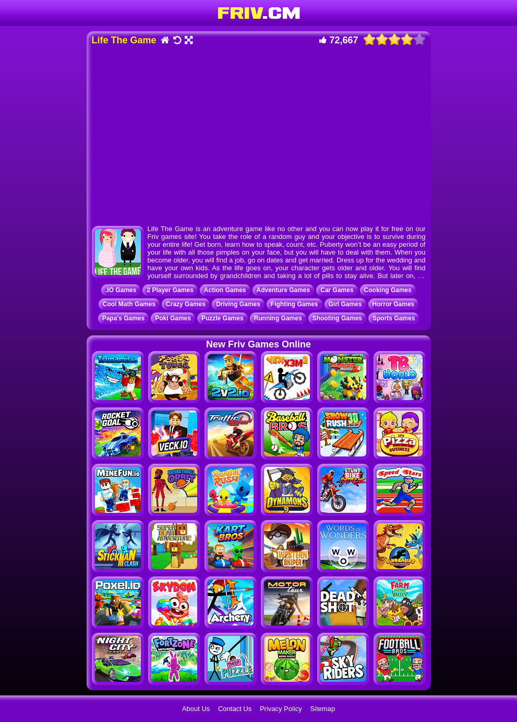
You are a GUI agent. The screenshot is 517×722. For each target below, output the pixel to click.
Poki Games (173, 318)
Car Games (336, 290)
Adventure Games (283, 290)
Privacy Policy (281, 709)
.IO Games (120, 290)
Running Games (278, 318)
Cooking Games (388, 290)
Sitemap (322, 709)
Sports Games (393, 318)
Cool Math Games (129, 304)
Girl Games (345, 304)
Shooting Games (337, 318)
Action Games (225, 290)
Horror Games (393, 304)
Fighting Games (294, 304)
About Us (196, 709)
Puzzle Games (222, 318)
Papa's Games (123, 318)
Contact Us (234, 709)
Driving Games (238, 304)
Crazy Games (186, 304)
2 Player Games (170, 290)
